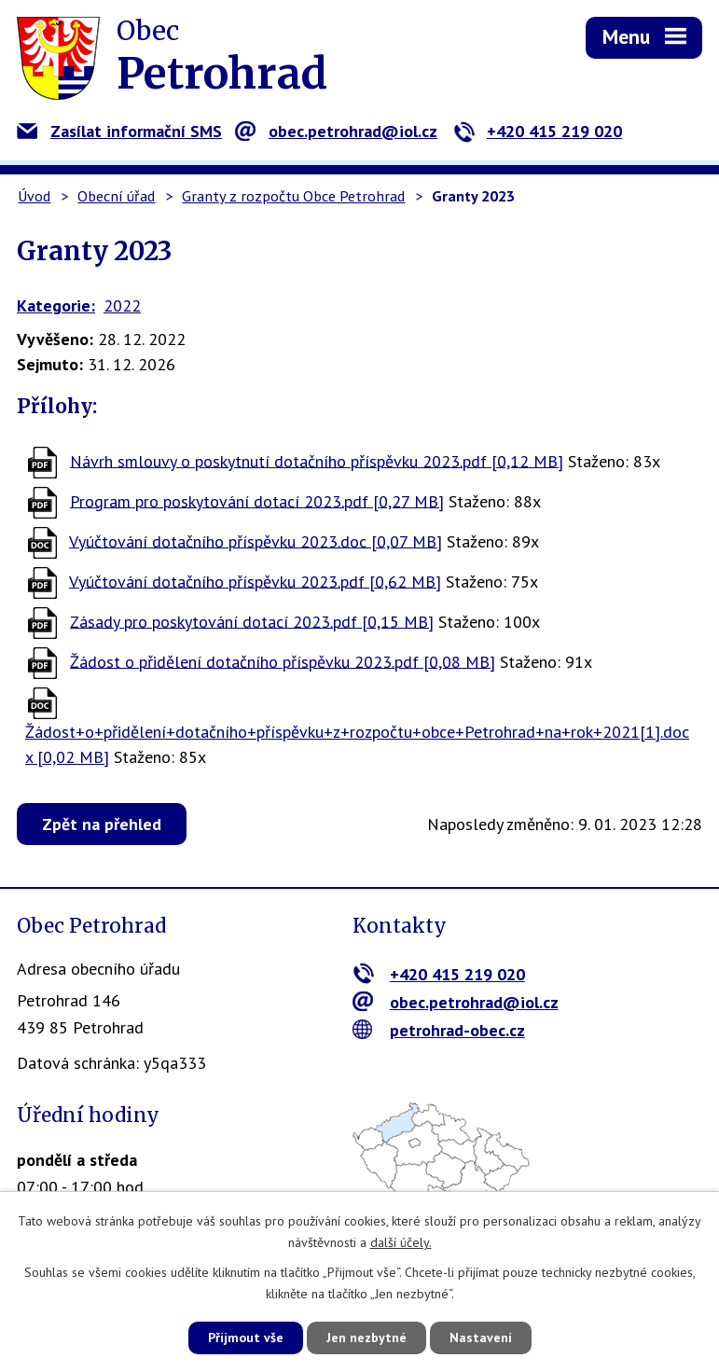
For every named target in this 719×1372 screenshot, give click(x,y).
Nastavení (480, 1337)
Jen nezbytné (366, 1337)
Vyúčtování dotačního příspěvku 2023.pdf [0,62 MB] (255, 580)
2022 (122, 305)
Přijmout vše (245, 1337)
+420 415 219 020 (537, 131)
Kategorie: (56, 305)
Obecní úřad (116, 196)
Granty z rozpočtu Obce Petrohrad (293, 196)
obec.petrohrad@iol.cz (336, 131)
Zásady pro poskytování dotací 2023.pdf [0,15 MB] (252, 620)
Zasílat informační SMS (119, 131)
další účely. (401, 1242)
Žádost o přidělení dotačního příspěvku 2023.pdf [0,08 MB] (282, 661)
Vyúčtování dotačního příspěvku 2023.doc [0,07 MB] (255, 540)
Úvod (34, 196)
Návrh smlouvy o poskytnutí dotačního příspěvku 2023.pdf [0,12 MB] (316, 460)
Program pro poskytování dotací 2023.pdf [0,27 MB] (257, 500)
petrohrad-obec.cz (439, 1030)
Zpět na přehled (101, 824)
